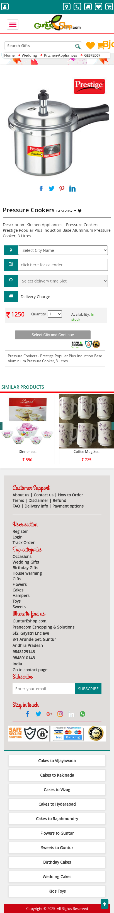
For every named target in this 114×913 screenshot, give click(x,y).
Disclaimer (38, 500)
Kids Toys (57, 891)
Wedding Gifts (26, 562)
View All (100, 387)
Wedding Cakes (57, 876)
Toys (17, 601)
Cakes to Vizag (57, 789)
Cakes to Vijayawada (57, 760)
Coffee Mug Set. (87, 451)
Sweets (19, 606)
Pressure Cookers (22, 355)
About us (21, 494)
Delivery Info (36, 506)
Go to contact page (30, 669)
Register (20, 531)
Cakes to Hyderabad (57, 804)
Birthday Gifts (25, 567)
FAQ (16, 506)
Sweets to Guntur (57, 847)
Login (18, 537)
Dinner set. (28, 451)
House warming (27, 573)
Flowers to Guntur (57, 833)
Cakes (18, 590)
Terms (18, 500)
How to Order (70, 494)
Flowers (20, 584)
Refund (59, 500)
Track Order (24, 542)
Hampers (21, 595)
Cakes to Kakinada (57, 775)
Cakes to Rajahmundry (57, 818)
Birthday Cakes (57, 862)
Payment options (68, 506)
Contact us (44, 494)
